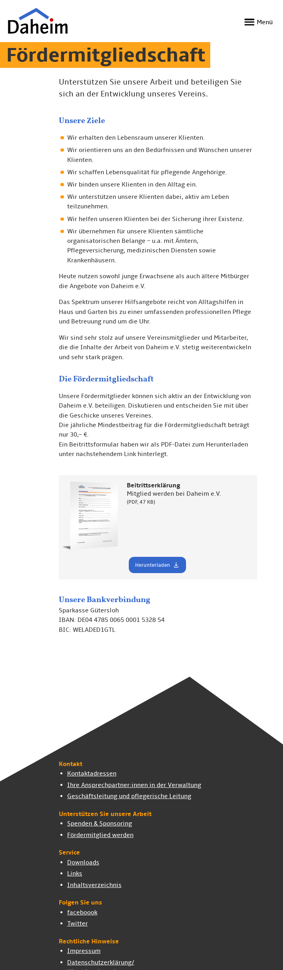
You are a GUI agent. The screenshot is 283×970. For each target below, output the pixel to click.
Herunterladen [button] (157, 565)
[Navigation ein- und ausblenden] (257, 22)
